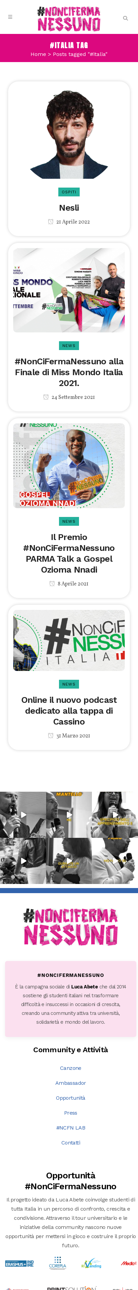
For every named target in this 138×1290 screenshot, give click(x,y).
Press (70, 1034)
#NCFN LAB (70, 1048)
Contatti (70, 1063)
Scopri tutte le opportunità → (70, 1226)
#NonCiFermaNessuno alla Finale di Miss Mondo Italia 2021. (69, 372)
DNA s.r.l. (62, 1284)
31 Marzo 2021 (69, 736)
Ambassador (70, 1004)
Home (38, 54)
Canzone (70, 989)
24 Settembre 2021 (69, 397)
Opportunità (70, 1019)
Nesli (69, 208)
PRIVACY (89, 1284)
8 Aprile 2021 (68, 584)
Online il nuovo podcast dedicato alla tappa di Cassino (69, 711)
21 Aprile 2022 (69, 222)
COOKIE (114, 1284)
